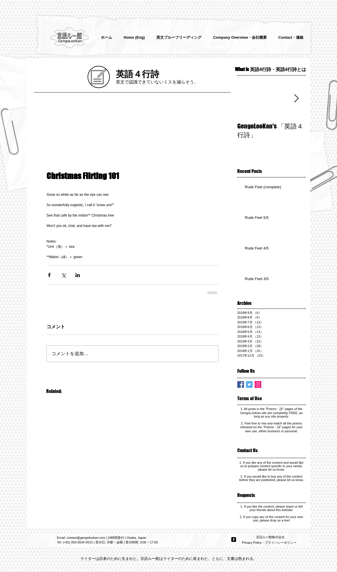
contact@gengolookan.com (86, 537)
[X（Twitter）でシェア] (63, 275)
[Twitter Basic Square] (249, 384)
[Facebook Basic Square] (240, 384)
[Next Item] (296, 98)
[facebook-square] (233, 539)
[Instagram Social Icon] (258, 384)
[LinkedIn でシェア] (77, 275)
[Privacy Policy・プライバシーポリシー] (270, 543)
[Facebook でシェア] (49, 275)
